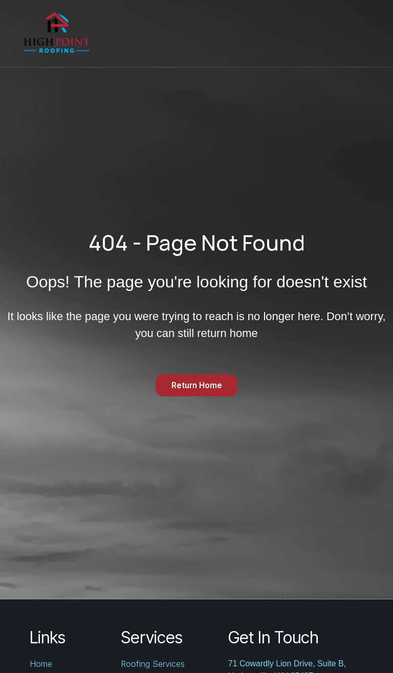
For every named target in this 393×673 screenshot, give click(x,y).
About (352, 33)
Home (150, 33)
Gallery (309, 33)
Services (204, 33)
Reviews (262, 33)
